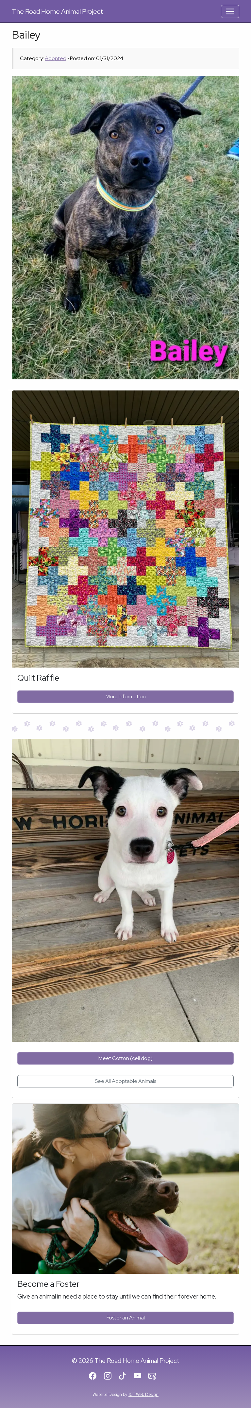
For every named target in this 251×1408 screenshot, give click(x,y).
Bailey (26, 34)
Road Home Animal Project (57, 11)
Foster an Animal (126, 1317)
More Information (126, 696)
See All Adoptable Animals (125, 1081)
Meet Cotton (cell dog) (125, 1058)
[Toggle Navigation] (230, 11)
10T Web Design (143, 1394)
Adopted (55, 58)
